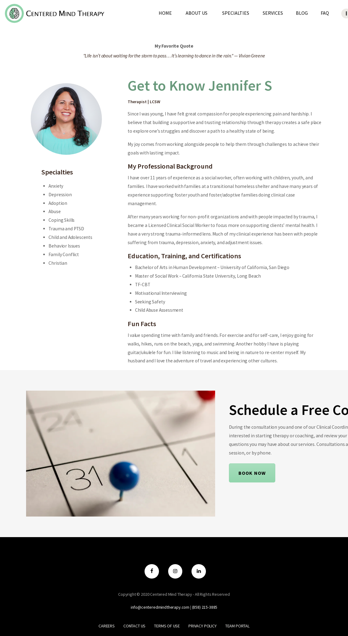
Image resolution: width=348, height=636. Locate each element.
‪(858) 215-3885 (205, 607)
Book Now (252, 473)
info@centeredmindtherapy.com (160, 607)
